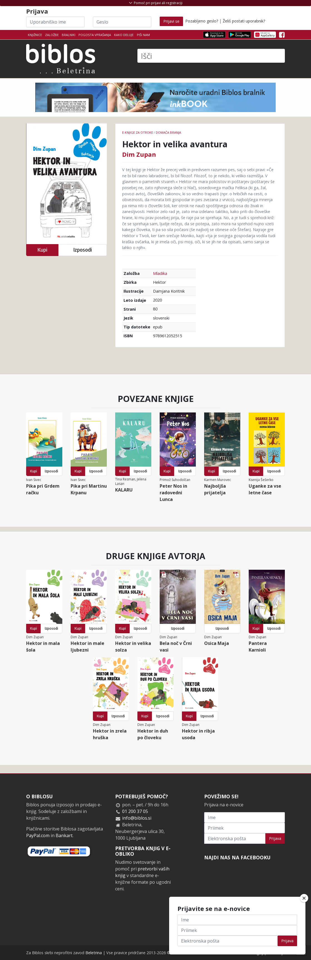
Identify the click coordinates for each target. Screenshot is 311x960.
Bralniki (68, 35)
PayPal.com (38, 835)
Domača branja (168, 132)
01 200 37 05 (135, 811)
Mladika (160, 273)
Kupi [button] (42, 249)
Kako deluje (124, 35)
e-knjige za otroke (137, 132)
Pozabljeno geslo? (201, 21)
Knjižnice (35, 35)
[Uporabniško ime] (55, 22)
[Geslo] (122, 22)
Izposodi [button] (82, 249)
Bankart (64, 835)
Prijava (275, 838)
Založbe (52, 35)
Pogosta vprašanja (94, 35)
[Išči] (211, 56)
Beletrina (93, 952)
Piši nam (143, 35)
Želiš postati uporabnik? (244, 21)
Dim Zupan (139, 154)
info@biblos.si (136, 818)
